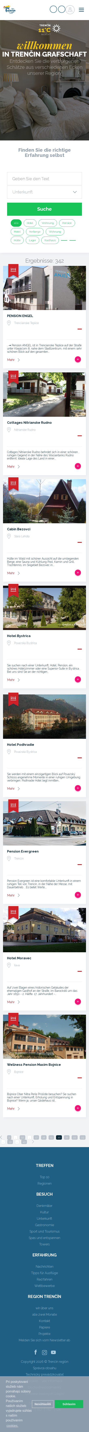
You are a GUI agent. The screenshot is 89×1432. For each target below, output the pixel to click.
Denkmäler (44, 1206)
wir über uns (44, 1308)
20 (59, 1137)
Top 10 (44, 1177)
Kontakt (44, 1321)
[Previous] (1, 1137)
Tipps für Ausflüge (44, 1273)
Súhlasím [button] (69, 1404)
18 (44, 1137)
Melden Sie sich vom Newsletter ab (44, 1340)
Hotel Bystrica (19, 636)
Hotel (30, 223)
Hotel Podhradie (20, 745)
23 (82, 1137)
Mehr (11, 360)
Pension (67, 223)
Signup (53, 9)
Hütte (17, 240)
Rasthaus (50, 240)
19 (51, 1137)
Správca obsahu (44, 1368)
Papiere (44, 1327)
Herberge (34, 231)
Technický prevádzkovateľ (45, 1374)
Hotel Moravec (19, 958)
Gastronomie (44, 1225)
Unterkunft (44, 1219)
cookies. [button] (12, 1425)
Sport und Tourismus (45, 1231)
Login (61, 9)
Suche (44, 209)
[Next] (33, 1142)
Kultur (44, 1212)
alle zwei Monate (44, 1314)
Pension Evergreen (23, 851)
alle (16, 223)
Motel (17, 231)
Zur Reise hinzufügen (78, 359)
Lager (32, 240)
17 (36, 1137)
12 (22, 1137)
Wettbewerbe (44, 1286)
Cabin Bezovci (18, 529)
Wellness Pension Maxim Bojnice (34, 1065)
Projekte (44, 1334)
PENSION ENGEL (20, 316)
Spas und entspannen (44, 1238)
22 (74, 1137)
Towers (44, 1244)
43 (24, 1141)
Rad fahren (44, 1279)
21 (67, 1137)
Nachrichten (44, 1266)
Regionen (45, 1183)
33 (10, 1141)
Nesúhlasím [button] (43, 1404)
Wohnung (48, 223)
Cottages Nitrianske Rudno (29, 423)
